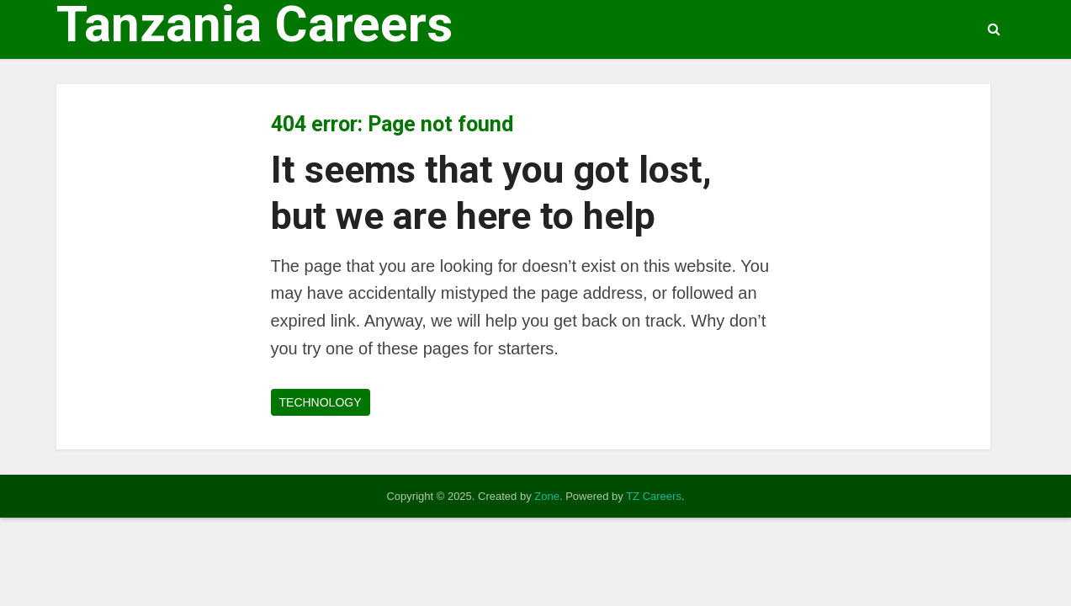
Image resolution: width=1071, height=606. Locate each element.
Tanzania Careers (254, 24)
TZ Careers (653, 496)
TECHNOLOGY (320, 402)
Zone (546, 496)
